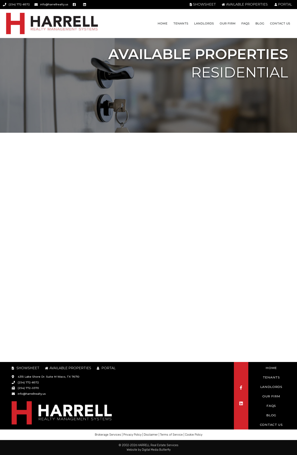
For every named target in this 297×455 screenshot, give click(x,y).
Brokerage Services (108, 434)
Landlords (204, 23)
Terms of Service (171, 434)
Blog (259, 23)
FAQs (245, 23)
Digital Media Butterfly (156, 450)
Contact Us (280, 23)
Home (162, 23)
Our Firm (228, 23)
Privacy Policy (132, 434)
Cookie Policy (193, 434)
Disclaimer (151, 434)
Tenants (180, 23)
